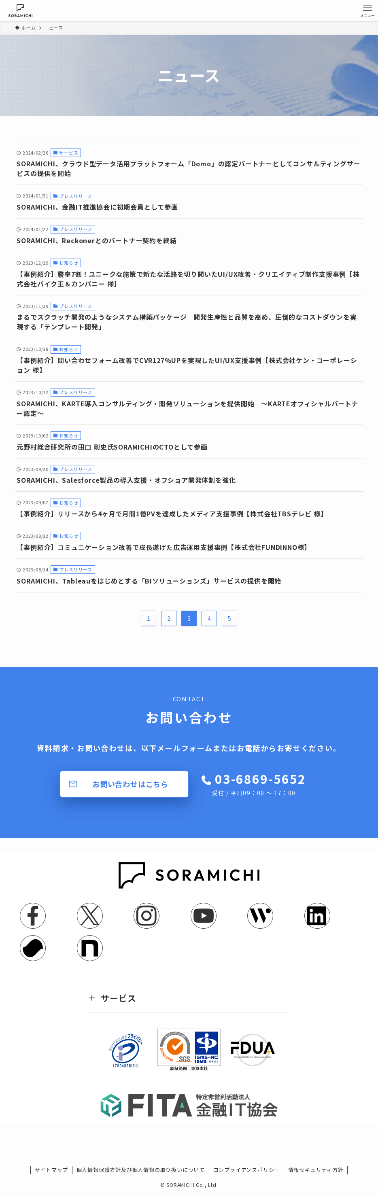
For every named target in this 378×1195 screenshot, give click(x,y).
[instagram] (146, 916)
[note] (90, 948)
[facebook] (33, 916)
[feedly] (260, 916)
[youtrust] (33, 948)
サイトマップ (51, 1170)
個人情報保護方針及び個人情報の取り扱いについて (140, 1170)
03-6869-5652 (259, 783)
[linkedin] (317, 916)
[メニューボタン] (367, 10)
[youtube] (204, 916)
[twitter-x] (90, 916)
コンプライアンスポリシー (246, 1170)
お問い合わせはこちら (130, 784)
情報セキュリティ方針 (316, 1170)
